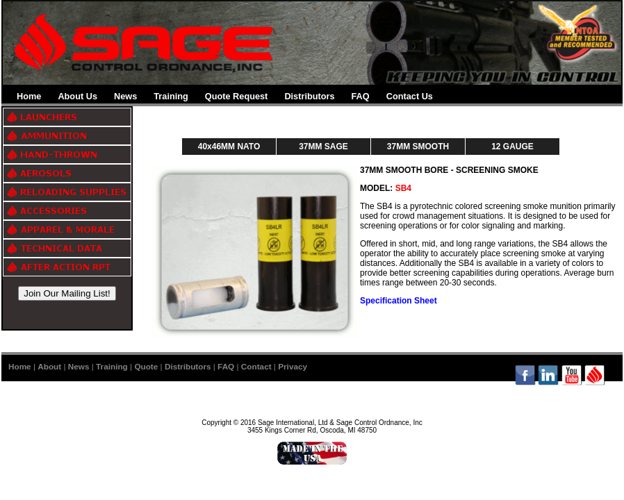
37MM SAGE (323, 146)
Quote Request (236, 96)
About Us (77, 96)
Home (29, 96)
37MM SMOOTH (418, 146)
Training (171, 96)
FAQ (361, 96)
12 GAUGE (512, 146)
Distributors (309, 96)
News (125, 96)
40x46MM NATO (229, 146)
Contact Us (409, 96)
